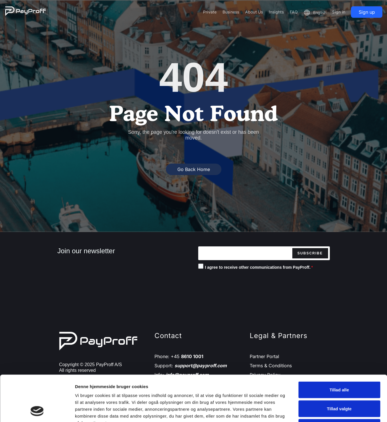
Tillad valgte (339, 365)
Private (210, 11)
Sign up (367, 12)
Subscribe (310, 253)
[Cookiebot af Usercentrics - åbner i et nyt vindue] (37, 411)
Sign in (338, 11)
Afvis (339, 384)
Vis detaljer (297, 410)
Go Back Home (193, 169)
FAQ (294, 11)
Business (231, 11)
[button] (314, 12)
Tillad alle (339, 346)
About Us (254, 11)
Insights (276, 11)
